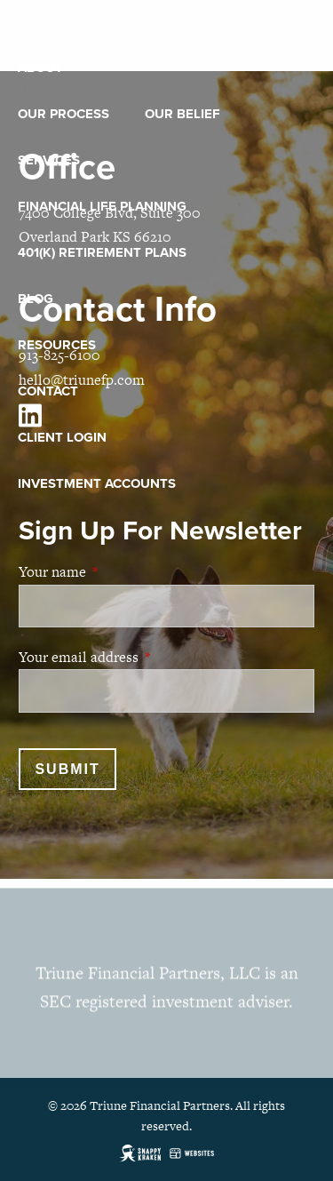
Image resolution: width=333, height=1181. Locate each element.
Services (49, 160)
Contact (48, 391)
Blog (35, 298)
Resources (57, 345)
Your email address (147, 657)
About (40, 67)
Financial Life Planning (102, 206)
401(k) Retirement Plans (102, 252)
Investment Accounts (97, 483)
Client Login (62, 437)
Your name (121, 572)
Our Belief (182, 114)
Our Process (63, 114)
